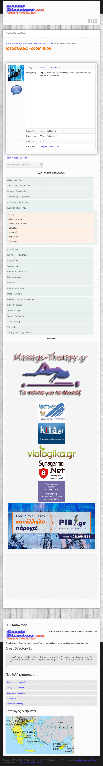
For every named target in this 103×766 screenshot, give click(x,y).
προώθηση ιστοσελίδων (85, 760)
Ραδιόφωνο (13, 237)
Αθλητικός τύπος (15, 219)
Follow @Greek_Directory (17, 158)
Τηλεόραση (13, 241)
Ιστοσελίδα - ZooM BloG (50, 67)
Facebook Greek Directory (32, 762)
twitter (95, 21)
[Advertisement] (67, 105)
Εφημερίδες (13, 228)
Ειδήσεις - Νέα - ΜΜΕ (23, 43)
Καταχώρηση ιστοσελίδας (17, 682)
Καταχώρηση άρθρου (15, 687)
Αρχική (9, 43)
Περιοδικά (12, 232)
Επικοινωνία (11, 698)
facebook (90, 21)
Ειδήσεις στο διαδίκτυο (44, 43)
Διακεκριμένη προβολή (16, 693)
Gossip (11, 214)
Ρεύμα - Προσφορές (15, 704)
